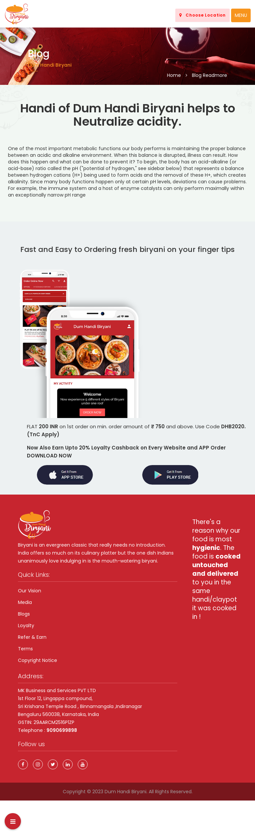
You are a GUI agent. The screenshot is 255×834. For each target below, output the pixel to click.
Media (25, 602)
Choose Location (202, 15)
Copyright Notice (37, 660)
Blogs (24, 614)
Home (174, 75)
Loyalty (26, 625)
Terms (25, 648)
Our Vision (29, 590)
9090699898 (61, 730)
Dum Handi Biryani (125, 791)
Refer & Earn (32, 637)
